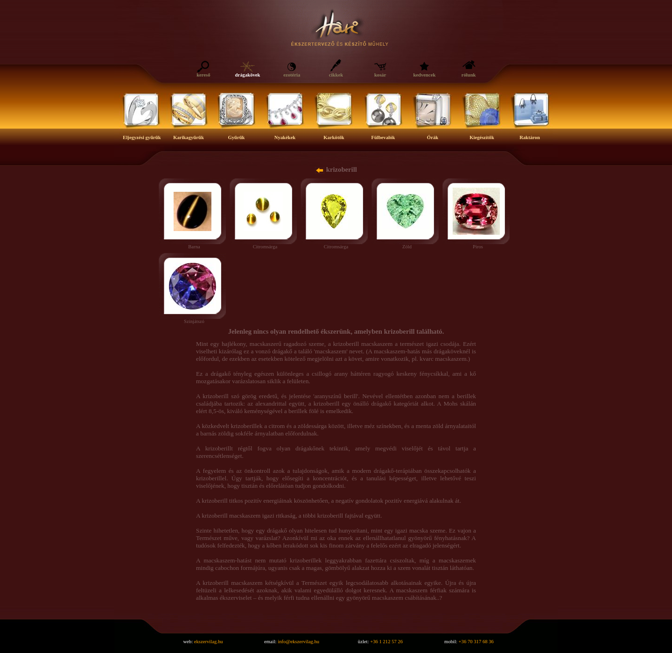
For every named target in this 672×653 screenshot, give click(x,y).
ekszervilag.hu (208, 641)
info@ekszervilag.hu (298, 641)
